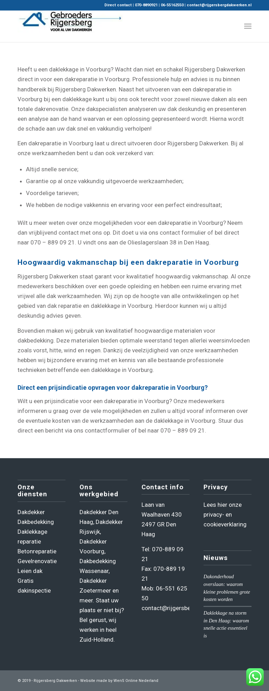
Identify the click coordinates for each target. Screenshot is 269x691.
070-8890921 (146, 5)
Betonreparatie (37, 551)
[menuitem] (247, 26)
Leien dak (30, 570)
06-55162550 (172, 5)
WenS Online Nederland (135, 680)
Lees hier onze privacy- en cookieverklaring (225, 514)
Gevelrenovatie (37, 561)
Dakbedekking (36, 521)
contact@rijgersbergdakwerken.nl (219, 5)
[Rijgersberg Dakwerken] (70, 26)
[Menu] (247, 26)
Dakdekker (31, 512)
